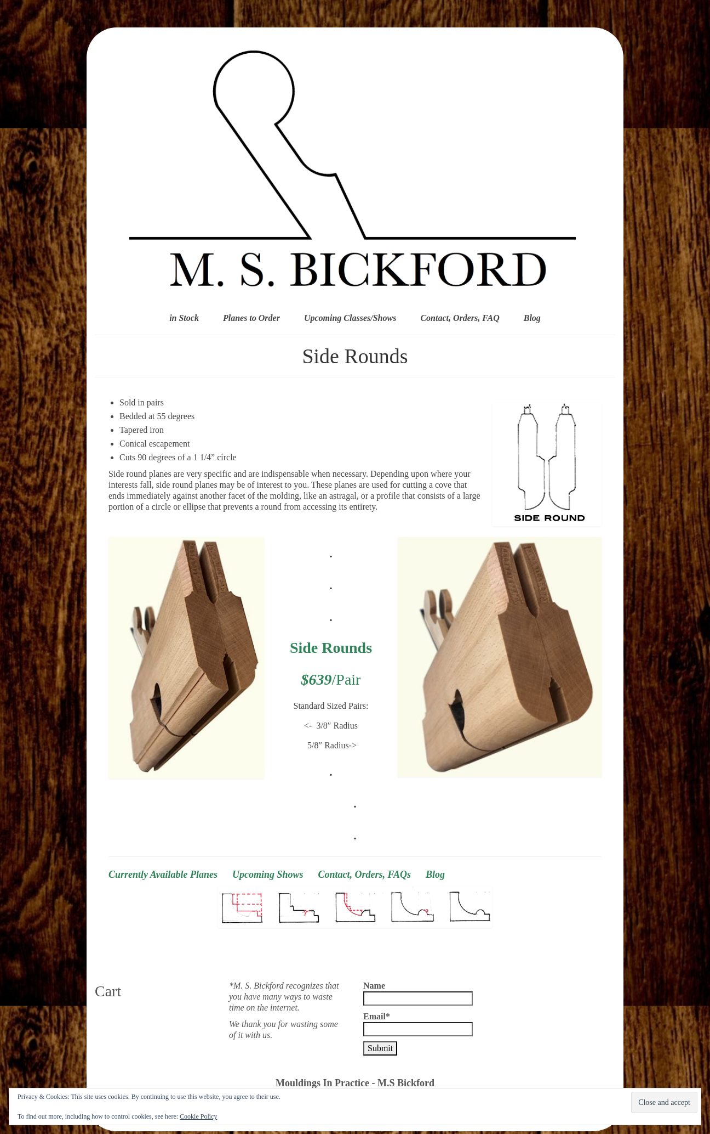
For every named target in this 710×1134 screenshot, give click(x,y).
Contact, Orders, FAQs (372, 874)
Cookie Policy (198, 1116)
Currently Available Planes (162, 874)
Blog (435, 874)
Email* (418, 1024)
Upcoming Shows (268, 874)
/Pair (331, 679)
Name (418, 993)
